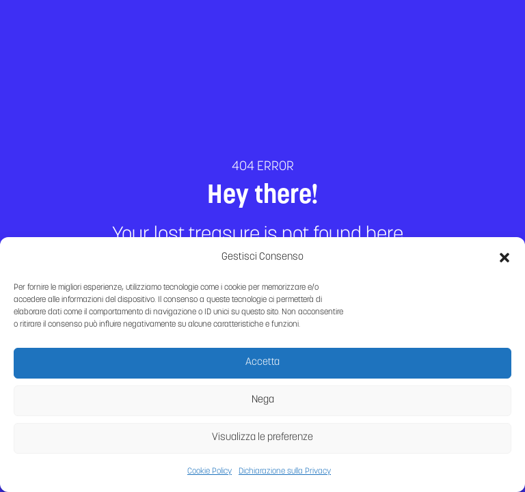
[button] (504, 262)
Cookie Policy (209, 476)
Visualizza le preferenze (262, 442)
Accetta (262, 366)
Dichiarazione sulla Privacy (285, 476)
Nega (263, 404)
